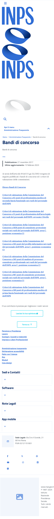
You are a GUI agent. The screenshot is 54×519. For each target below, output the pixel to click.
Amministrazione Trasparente (20, 137)
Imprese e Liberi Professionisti (15, 339)
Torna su (27, 324)
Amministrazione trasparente (14, 348)
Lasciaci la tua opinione (27, 313)
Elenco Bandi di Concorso (14, 187)
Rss (3, 357)
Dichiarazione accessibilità (13, 351)
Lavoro (5, 333)
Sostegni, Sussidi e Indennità (14, 336)
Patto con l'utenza (9, 354)
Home (5, 137)
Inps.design (7, 362)
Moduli (5, 360)
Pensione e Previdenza (11, 331)
